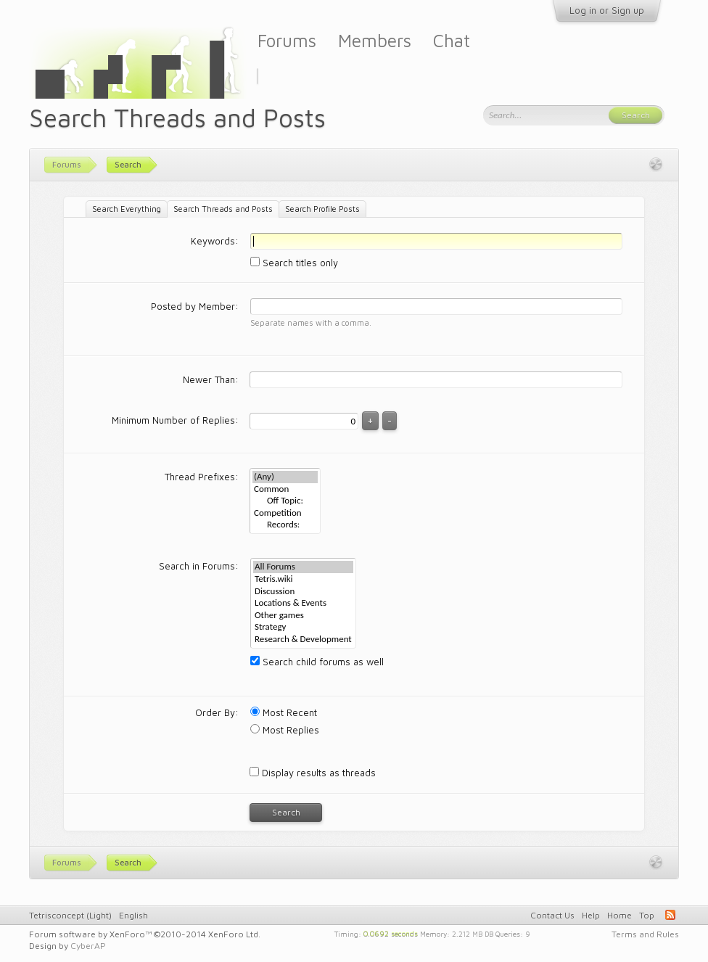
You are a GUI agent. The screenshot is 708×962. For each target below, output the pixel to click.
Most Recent (283, 712)
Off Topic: (285, 501)
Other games (303, 615)
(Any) (285, 477)
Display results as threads (313, 772)
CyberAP (88, 945)
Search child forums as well (317, 661)
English (133, 915)
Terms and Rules (645, 934)
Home (619, 915)
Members (374, 40)
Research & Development (303, 639)
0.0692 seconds (390, 933)
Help (591, 915)
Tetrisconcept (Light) (70, 915)
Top (646, 915)
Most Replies (284, 730)
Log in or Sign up (606, 10)
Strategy (303, 627)
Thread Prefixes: (202, 476)
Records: (285, 525)
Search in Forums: (199, 566)
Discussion (303, 591)
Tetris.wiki (303, 579)
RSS (670, 915)
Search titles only (294, 262)
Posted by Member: (195, 306)
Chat (451, 40)
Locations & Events (303, 603)
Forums (287, 40)
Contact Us (552, 915)
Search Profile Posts (322, 208)
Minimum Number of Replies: (175, 420)
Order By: (217, 712)
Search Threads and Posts (223, 208)
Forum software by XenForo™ (144, 934)
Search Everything (126, 208)
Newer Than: (211, 379)
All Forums (303, 567)
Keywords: (215, 241)
